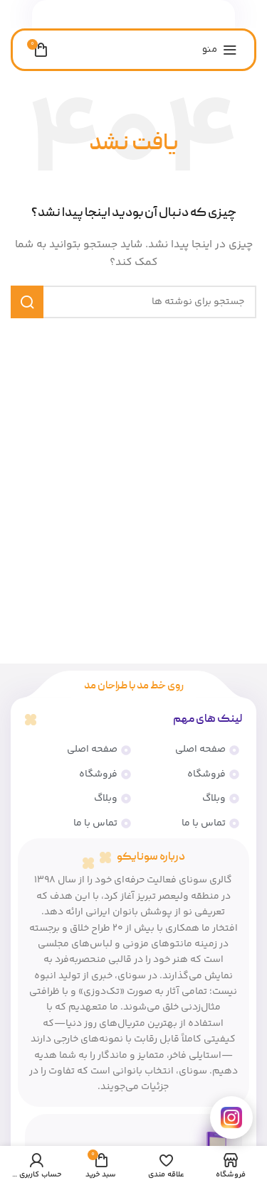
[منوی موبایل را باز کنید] (219, 50)
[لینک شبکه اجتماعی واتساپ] (126, 14)
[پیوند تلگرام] (108, 14)
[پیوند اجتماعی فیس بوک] (160, 14)
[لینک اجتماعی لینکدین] (143, 14)
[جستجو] (133, 302)
